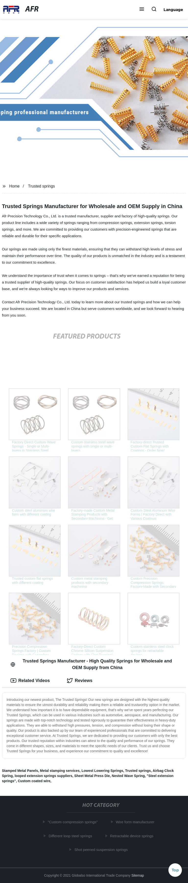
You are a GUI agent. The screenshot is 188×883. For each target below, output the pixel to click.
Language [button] (173, 9)
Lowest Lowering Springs (102, 771)
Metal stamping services (60, 771)
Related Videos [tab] (30, 680)
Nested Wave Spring (128, 776)
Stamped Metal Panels (20, 771)
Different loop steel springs (71, 836)
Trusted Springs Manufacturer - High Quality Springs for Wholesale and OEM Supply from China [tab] (91, 664)
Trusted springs (41, 186)
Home (14, 186)
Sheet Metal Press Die (92, 776)
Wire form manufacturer (136, 822)
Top (175, 870)
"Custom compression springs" (74, 822)
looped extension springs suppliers (43, 776)
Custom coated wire (34, 781)
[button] (141, 9)
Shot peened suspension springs (102, 850)
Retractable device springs (133, 836)
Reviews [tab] (79, 680)
